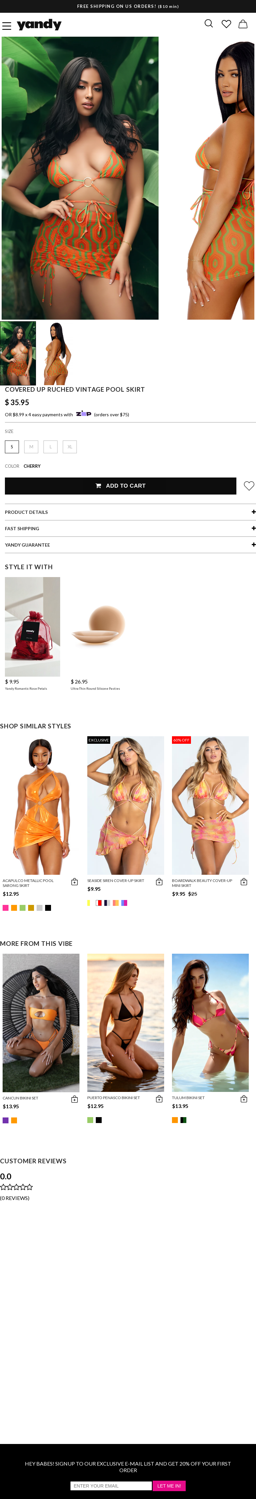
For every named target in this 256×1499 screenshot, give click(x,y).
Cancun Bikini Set (20, 1098)
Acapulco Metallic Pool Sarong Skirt (28, 883)
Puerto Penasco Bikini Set (113, 1097)
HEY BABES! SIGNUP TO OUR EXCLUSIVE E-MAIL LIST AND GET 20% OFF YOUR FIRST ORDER (128, 1466)
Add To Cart (120, 486)
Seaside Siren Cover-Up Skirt (115, 880)
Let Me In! (169, 1486)
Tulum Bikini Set (188, 1097)
